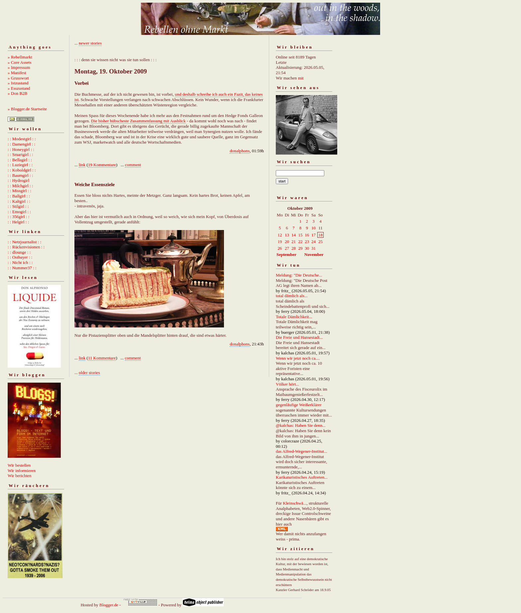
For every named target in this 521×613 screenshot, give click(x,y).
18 (320, 234)
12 (280, 234)
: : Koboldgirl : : (22, 170)
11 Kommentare (102, 357)
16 (307, 234)
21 (293, 241)
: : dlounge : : (19, 252)
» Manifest (17, 72)
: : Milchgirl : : (20, 185)
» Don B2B (17, 93)
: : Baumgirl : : (20, 175)
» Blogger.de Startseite (27, 108)
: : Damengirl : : (21, 144)
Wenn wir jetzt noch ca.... (298, 358)
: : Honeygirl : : (21, 149)
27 (287, 248)
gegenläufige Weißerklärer (299, 404)
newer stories (90, 43)
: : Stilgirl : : (18, 206)
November (314, 254)
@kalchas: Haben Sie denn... (301, 425)
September (286, 254)
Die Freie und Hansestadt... (299, 337)
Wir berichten (19, 475)
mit (301, 77)
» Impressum (19, 67)
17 (313, 234)
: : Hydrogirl (18, 180)
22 (300, 241)
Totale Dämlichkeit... (294, 316)
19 (280, 241)
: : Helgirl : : (18, 221)
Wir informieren (22, 470)
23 (307, 241)
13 (287, 234)
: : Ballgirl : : (19, 195)
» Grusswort (18, 77)
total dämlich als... (292, 295)
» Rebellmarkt (20, 57)
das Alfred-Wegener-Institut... (301, 451)
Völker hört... (287, 384)
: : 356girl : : (18, 216)
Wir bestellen (19, 465)
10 (313, 227)
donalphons (240, 150)
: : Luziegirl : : (20, 164)
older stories (89, 372)
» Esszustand (19, 88)
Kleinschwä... (294, 503)
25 (320, 241)
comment (133, 164)
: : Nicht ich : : (20, 262)
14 (293, 234)
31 (313, 248)
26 (280, 248)
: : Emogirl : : (19, 211)
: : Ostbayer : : (20, 257)
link (82, 164)
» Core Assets (20, 62)
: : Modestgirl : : (22, 138)
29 (300, 248)
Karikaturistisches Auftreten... (302, 477)
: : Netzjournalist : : (24, 241)
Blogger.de (108, 604)
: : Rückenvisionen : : (26, 246)
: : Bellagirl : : (20, 159)
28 (293, 248)
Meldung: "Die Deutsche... (299, 275)
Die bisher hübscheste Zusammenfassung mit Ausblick (138, 120)
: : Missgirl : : (19, 190)
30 (307, 248)
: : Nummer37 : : (22, 267)
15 (300, 234)
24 (313, 241)
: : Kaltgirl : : (19, 201)
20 (287, 241)
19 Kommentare (102, 164)
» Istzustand (18, 82)
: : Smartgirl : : (20, 154)
